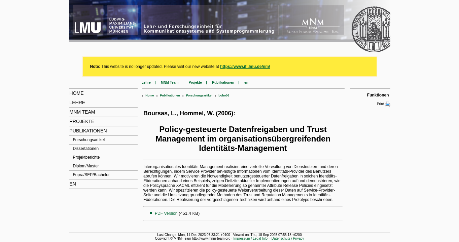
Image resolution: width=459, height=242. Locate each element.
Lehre (77, 102)
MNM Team (82, 112)
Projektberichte (86, 157)
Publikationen (88, 130)
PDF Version (166, 213)
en (73, 184)
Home (77, 93)
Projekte (82, 121)
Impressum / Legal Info (250, 238)
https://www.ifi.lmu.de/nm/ (245, 66)
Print (383, 104)
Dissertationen (86, 148)
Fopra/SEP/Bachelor (91, 174)
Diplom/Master (86, 166)
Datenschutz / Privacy (288, 238)
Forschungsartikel (89, 139)
